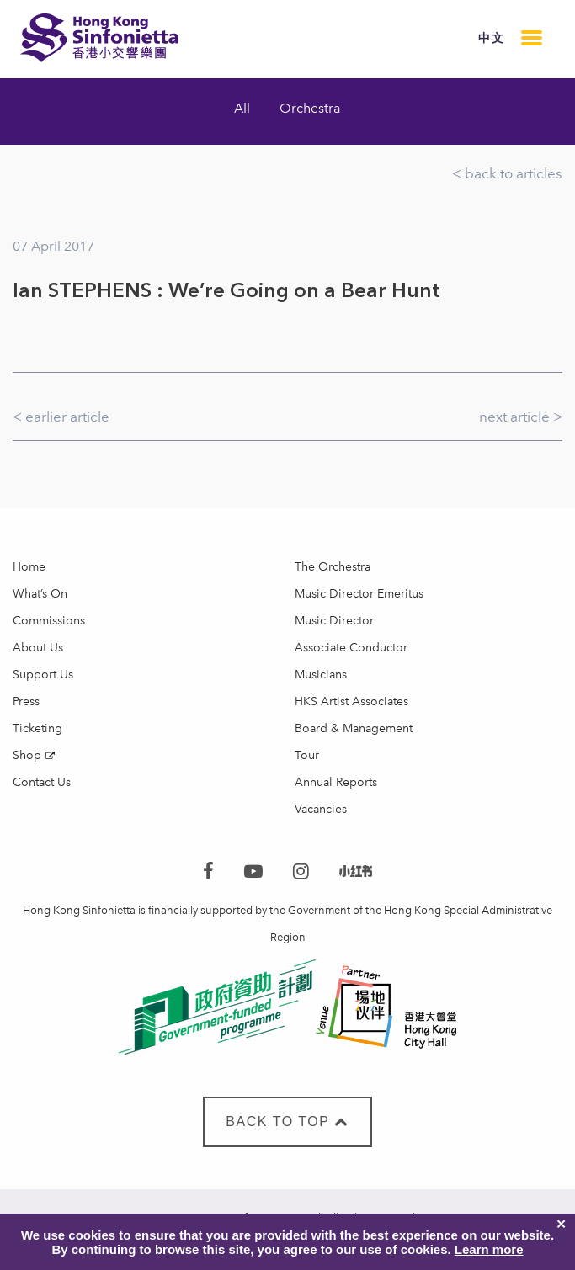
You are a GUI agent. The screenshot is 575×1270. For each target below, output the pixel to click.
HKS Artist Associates (351, 701)
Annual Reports (336, 782)
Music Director (334, 621)
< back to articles (507, 173)
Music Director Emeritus (359, 594)
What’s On (40, 594)
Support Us (43, 674)
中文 (491, 38)
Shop (27, 755)
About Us (38, 647)
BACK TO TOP (287, 1121)
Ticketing (37, 728)
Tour (307, 755)
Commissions (49, 621)
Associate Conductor (351, 647)
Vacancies (321, 809)
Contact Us (42, 782)
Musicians (321, 674)
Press (26, 701)
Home (29, 567)
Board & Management (354, 728)
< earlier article (61, 416)
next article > (520, 416)
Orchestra (310, 108)
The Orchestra (332, 567)
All (242, 108)
